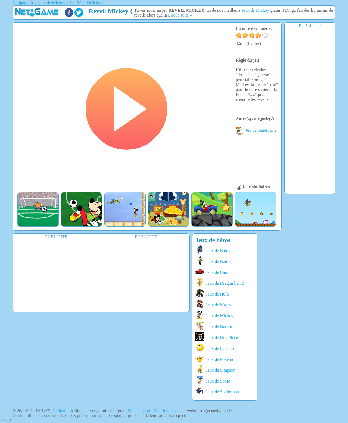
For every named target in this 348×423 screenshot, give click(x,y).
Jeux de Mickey (255, 10)
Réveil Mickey (108, 11)
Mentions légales (168, 410)
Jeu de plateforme (256, 130)
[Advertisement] (310, 110)
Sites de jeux (139, 410)
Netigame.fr (62, 410)
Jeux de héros (212, 240)
